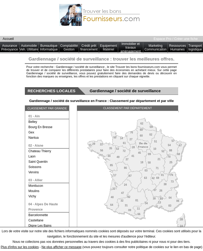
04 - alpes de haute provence (43, 206)
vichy (32, 196)
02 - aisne (35, 145)
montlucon (35, 186)
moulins (33, 191)
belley (32, 122)
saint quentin (38, 162)
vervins (33, 172)
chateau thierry (39, 151)
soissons (34, 167)
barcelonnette (38, 215)
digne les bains (39, 225)
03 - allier (35, 180)
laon (31, 156)
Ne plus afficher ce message (61, 247)
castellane (35, 220)
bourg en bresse (40, 127)
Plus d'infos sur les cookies (20, 247)
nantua (33, 138)
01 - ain (34, 116)
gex (31, 132)
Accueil (8, 39)
